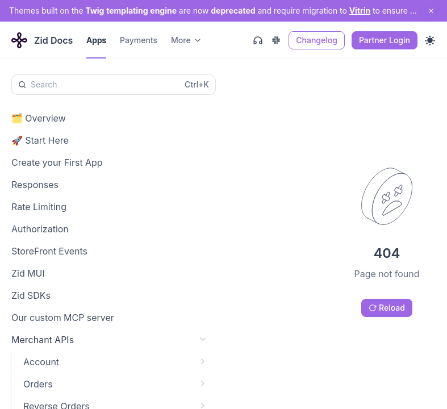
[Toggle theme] (430, 40)
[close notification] (431, 11)
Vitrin (360, 10)
